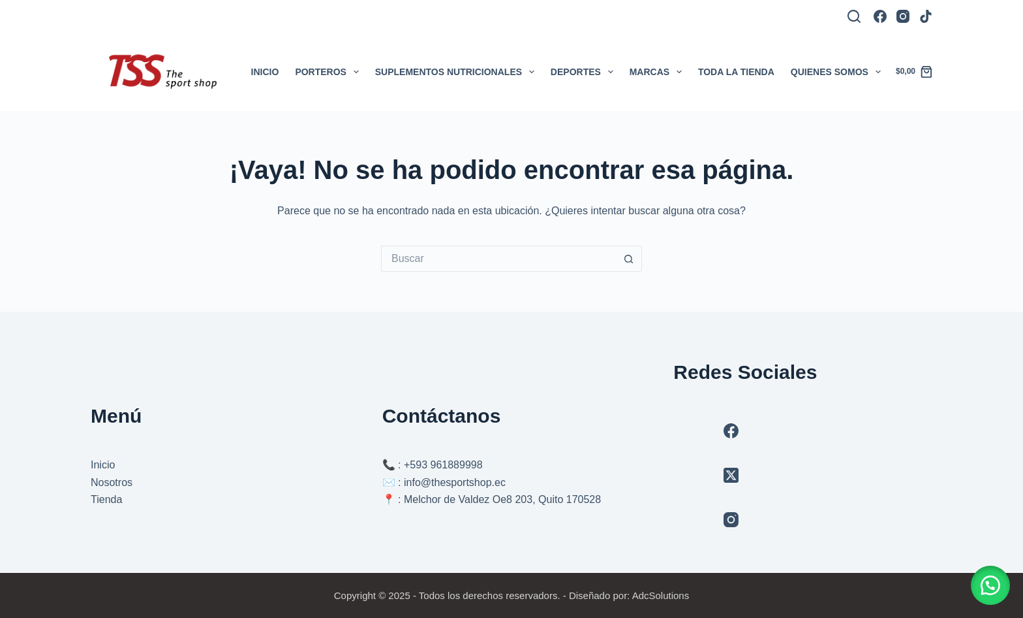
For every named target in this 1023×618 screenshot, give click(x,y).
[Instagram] (902, 16)
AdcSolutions (661, 595)
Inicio (265, 72)
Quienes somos (838, 72)
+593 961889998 (443, 464)
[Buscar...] (498, 259)
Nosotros (111, 482)
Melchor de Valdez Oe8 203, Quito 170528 (502, 499)
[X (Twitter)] (731, 475)
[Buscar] (854, 16)
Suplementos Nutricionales (457, 72)
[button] (990, 585)
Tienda (106, 499)
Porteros (329, 72)
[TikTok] (925, 16)
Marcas (658, 72)
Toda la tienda (736, 72)
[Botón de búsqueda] (629, 259)
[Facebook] (880, 16)
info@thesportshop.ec (455, 482)
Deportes (584, 72)
